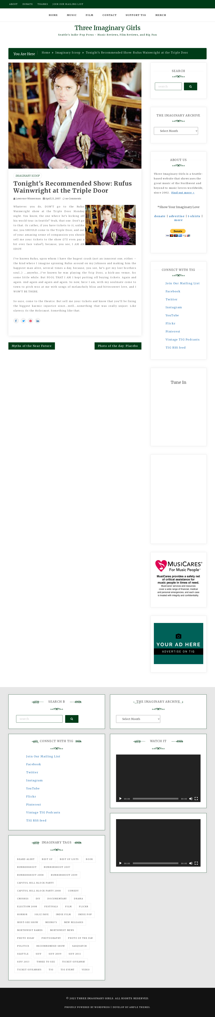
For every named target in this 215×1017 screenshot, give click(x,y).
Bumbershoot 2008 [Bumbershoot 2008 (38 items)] (30, 875)
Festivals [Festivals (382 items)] (51, 906)
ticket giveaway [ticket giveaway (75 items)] (73, 961)
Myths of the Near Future (32, 346)
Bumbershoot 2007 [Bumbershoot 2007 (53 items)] (57, 867)
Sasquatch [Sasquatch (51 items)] (79, 946)
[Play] (120, 798)
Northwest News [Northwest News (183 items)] (62, 930)
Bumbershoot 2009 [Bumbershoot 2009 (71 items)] (64, 875)
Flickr (171, 323)
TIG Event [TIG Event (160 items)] (68, 969)
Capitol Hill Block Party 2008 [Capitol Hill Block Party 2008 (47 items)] (39, 890)
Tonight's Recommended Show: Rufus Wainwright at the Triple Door (72, 187)
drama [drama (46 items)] (78, 898)
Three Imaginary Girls (107, 28)
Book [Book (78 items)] (89, 859)
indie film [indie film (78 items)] (63, 914)
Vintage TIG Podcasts (183, 339)
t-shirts (194, 216)
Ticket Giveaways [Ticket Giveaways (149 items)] (29, 969)
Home (53, 15)
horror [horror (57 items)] (22, 914)
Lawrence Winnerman (28, 198)
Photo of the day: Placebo (118, 346)
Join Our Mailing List (183, 283)
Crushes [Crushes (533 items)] (23, 898)
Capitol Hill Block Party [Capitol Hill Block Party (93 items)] (35, 883)
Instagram (174, 307)
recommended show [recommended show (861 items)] (50, 946)
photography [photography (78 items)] (51, 938)
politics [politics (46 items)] (23, 946)
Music (72, 15)
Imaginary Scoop (28, 175)
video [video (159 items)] (86, 969)
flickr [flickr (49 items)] (83, 906)
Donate (28, 4)
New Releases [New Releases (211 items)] (73, 922)
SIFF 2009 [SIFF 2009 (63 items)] (55, 954)
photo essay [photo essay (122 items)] (25, 938)
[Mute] (190, 798)
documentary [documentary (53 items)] (57, 898)
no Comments (72, 198)
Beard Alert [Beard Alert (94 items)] (26, 859)
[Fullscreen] (196, 798)
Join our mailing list (68, 4)
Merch (160, 15)
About (13, 4)
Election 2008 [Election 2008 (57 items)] (27, 906)
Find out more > (183, 192)
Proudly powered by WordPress (87, 1007)
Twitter (172, 299)
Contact (109, 15)
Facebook (173, 291)
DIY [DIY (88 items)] (38, 898)
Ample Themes (139, 1007)
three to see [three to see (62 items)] (46, 961)
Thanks (42, 4)
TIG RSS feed (176, 347)
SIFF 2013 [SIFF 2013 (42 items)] (23, 961)
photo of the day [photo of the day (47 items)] (80, 938)
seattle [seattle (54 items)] (23, 954)
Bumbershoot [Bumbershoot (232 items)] (27, 867)
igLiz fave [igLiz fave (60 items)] (42, 914)
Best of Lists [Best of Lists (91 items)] (69, 859)
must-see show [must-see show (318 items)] (27, 922)
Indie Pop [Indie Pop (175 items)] (85, 914)
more (178, 220)
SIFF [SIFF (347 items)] (38, 954)
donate (160, 216)
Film (89, 15)
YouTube (172, 315)
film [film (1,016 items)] (68, 906)
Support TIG (136, 15)
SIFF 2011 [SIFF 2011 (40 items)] (75, 954)
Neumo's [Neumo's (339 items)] (51, 922)
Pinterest (173, 331)
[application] (158, 778)
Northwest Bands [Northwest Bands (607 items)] (30, 930)
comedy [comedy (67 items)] (73, 890)
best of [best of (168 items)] (47, 859)
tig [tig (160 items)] (51, 969)
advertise (177, 216)
